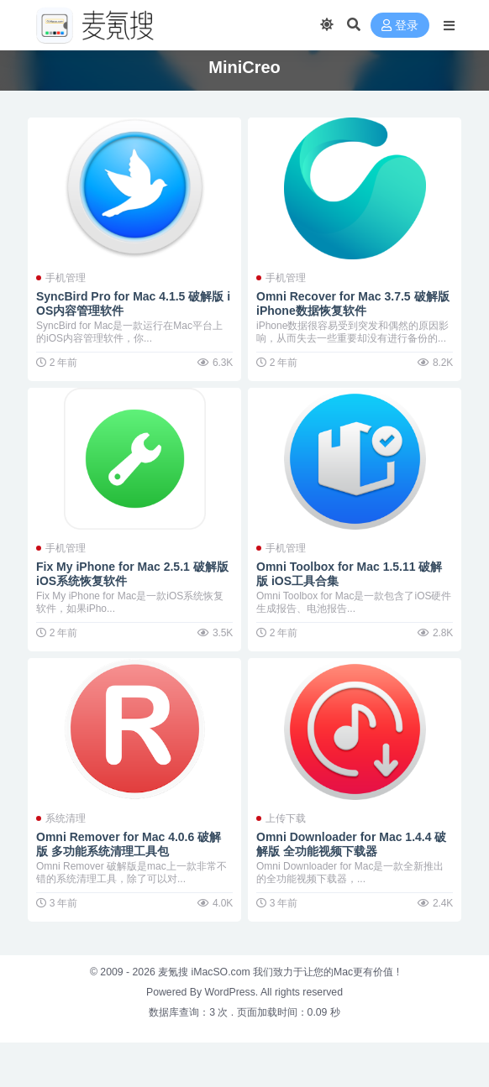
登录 (399, 25)
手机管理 (65, 278)
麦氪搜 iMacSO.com (205, 972)
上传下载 (286, 818)
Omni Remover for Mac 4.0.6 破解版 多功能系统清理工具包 (128, 844)
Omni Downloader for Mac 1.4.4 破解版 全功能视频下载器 (351, 844)
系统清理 (65, 818)
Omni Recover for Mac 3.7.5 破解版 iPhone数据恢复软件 (353, 303)
